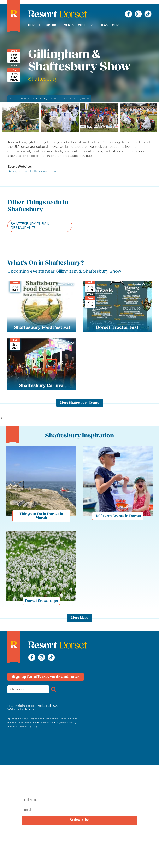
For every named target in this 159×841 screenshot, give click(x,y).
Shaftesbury (39, 98)
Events (68, 25)
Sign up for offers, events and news (46, 677)
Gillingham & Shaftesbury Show (31, 171)
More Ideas (79, 617)
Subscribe (79, 820)
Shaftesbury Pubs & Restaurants (30, 226)
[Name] (79, 800)
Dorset (34, 25)
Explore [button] (51, 25)
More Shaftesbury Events (79, 402)
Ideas (103, 25)
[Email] (79, 810)
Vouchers (86, 25)
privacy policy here (134, 833)
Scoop (29, 709)
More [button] (116, 25)
